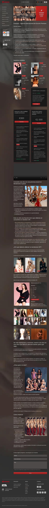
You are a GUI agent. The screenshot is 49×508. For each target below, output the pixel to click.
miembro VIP (23, 208)
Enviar (30, 473)
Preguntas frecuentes (5, 21)
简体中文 (26, 484)
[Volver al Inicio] (5, 2)
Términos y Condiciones (17, 484)
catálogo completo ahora (36, 411)
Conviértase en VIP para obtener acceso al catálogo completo (19, 431)
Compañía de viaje (5, 13)
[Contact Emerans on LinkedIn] (45, 492)
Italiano (26, 493)
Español (26, 487)
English (26, 490)
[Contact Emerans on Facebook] (40, 492)
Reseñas (3, 23)
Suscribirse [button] (22, 121)
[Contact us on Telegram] (46, 2)
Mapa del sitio (16, 487)
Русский (26, 488)
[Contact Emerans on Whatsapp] (4, 44)
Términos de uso (37, 469)
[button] (39, 2)
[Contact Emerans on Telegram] (6, 44)
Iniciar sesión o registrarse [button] (5, 30)
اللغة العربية (27, 485)
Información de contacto (5, 25)
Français (26, 491)
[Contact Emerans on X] (43, 492)
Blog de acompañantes (5, 17)
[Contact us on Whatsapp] (44, 2)
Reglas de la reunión (5, 19)
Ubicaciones (4, 15)
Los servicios (4, 11)
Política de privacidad (30, 469)
